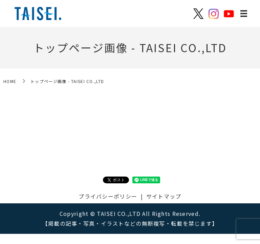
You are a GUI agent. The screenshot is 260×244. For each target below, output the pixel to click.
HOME (9, 81)
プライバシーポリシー (108, 196)
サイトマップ (163, 196)
